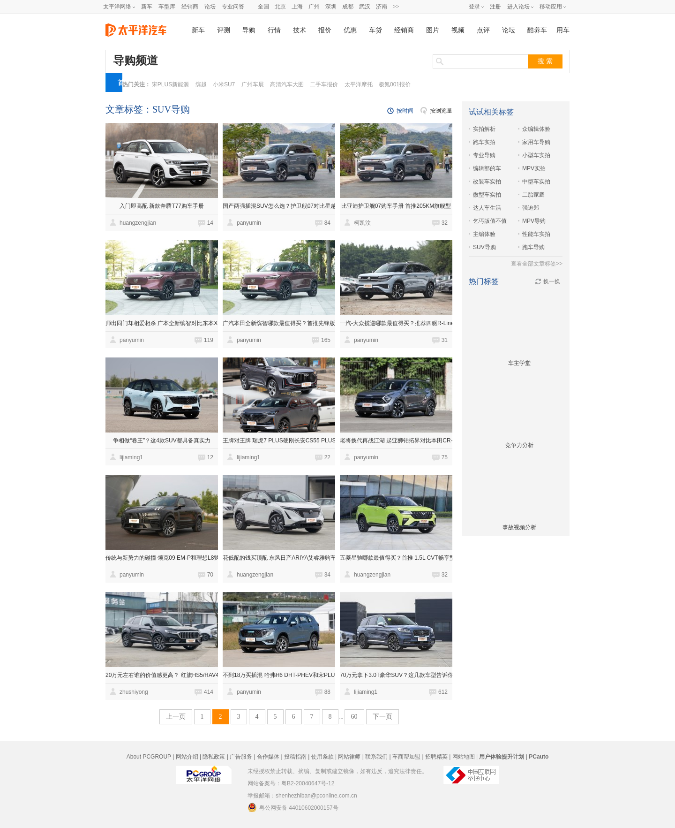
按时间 (405, 110)
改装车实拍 (487, 181)
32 (445, 223)
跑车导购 (533, 247)
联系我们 (376, 756)
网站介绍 (187, 756)
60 (354, 716)
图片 (432, 30)
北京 (280, 6)
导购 (248, 30)
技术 (299, 30)
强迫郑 (530, 208)
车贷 (375, 30)
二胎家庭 (533, 194)
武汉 (364, 6)
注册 (495, 6)
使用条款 (322, 756)
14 (210, 223)
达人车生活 (487, 208)
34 (327, 574)
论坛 (210, 6)
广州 (314, 6)
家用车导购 (536, 142)
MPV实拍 (534, 168)
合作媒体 (268, 756)
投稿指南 (295, 756)
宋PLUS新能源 (170, 84)
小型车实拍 (536, 155)
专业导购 (484, 155)
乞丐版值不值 (490, 221)
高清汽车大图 (287, 84)
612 (443, 692)
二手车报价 (324, 84)
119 (208, 340)
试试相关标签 (491, 112)
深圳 (331, 6)
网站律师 (349, 756)
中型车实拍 (536, 181)
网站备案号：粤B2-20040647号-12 (291, 783)
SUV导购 (484, 247)
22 (327, 457)
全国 (263, 6)
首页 (121, 85)
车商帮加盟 (406, 756)
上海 (297, 6)
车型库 (166, 6)
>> (396, 6)
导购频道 (135, 60)
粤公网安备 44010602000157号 (293, 807)
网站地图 (463, 756)
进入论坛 (518, 6)
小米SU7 (224, 84)
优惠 (350, 30)
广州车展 (252, 84)
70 (210, 574)
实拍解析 (484, 129)
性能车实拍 (536, 234)
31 (445, 340)
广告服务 (241, 756)
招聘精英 (436, 756)
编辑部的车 (487, 168)
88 (327, 692)
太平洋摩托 (359, 84)
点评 (483, 30)
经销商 (189, 6)
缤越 (201, 84)
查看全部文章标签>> (536, 263)
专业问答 (233, 6)
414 (208, 692)
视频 (458, 30)
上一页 (176, 716)
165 (325, 340)
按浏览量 (441, 110)
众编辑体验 (536, 129)
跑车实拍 (484, 142)
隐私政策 (213, 756)
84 (327, 223)
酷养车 (537, 30)
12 (210, 457)
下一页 (382, 716)
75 (445, 457)
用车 (563, 30)
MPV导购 (534, 221)
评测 (223, 30)
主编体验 (484, 234)
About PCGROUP (149, 756)
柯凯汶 (362, 223)
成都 (347, 6)
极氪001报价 (395, 84)
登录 (474, 6)
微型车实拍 (487, 194)
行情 (274, 30)
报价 (324, 30)
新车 (146, 6)
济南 (381, 6)
